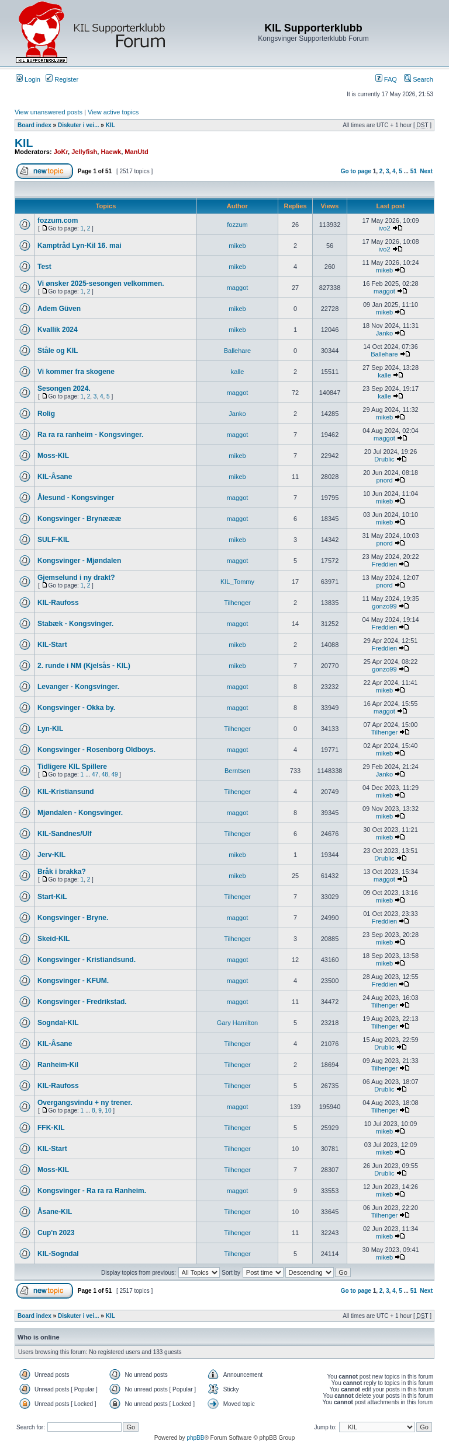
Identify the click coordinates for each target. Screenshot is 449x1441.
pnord (384, 480)
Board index (34, 125)
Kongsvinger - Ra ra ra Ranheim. (91, 1191)
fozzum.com (57, 220)
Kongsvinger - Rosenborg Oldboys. (96, 750)
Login (28, 79)
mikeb (237, 245)
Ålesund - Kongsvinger (75, 498)
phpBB (195, 1438)
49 (114, 774)
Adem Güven (59, 309)
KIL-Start (52, 645)
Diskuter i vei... (78, 125)
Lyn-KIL (50, 729)
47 (95, 774)
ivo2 (384, 228)
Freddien (384, 564)
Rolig (46, 414)
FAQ (386, 79)
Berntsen (237, 770)
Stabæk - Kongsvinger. (75, 624)
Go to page (356, 171)
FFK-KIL (51, 1128)
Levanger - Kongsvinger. (78, 687)
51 (413, 171)
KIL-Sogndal (58, 1254)
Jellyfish (84, 151)
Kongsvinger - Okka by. (76, 708)
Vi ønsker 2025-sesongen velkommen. (100, 283)
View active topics (113, 112)
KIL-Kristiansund (65, 792)
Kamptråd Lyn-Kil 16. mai (79, 246)
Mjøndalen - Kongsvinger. (80, 813)
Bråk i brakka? (61, 872)
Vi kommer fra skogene (76, 372)
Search (418, 79)
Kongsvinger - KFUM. (73, 981)
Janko (384, 333)
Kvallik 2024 (57, 330)
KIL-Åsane (54, 477)
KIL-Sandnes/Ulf (64, 834)
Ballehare (237, 350)
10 (108, 1110)
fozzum (237, 224)
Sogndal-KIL (58, 1023)
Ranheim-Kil (57, 1065)
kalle (237, 371)
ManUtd (136, 151)
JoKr (61, 151)
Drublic (384, 459)
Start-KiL (52, 897)
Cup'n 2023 (56, 1233)
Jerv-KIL (51, 855)
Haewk (111, 151)
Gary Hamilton (237, 1022)
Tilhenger (237, 602)
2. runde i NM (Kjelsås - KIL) (83, 666)
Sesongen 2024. (64, 388)
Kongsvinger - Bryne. (72, 918)
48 (105, 774)
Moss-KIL (53, 456)
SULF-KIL (53, 540)
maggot (237, 287)
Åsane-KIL (54, 1212)
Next (426, 171)
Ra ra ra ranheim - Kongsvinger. (90, 435)
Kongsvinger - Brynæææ (79, 519)
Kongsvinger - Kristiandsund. (86, 960)
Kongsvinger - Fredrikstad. (82, 1002)
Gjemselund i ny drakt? (76, 577)
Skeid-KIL (53, 939)
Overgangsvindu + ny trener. (84, 1103)
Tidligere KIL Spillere (72, 767)
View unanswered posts (48, 112)
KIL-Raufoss (58, 603)
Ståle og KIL (57, 351)
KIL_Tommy (237, 581)
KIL (110, 125)
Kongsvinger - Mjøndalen (79, 561)
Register (62, 79)
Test (44, 267)
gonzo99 (384, 606)
